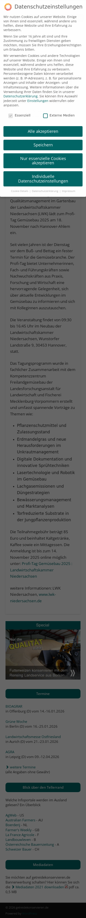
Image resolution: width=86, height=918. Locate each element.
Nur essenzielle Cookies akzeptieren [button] (43, 156)
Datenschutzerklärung (20, 91)
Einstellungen (37, 96)
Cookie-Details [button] (20, 186)
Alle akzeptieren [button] (43, 126)
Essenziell (19, 111)
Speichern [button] (43, 140)
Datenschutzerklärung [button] (45, 186)
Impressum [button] (68, 186)
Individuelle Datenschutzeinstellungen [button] (43, 174)
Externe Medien (59, 111)
